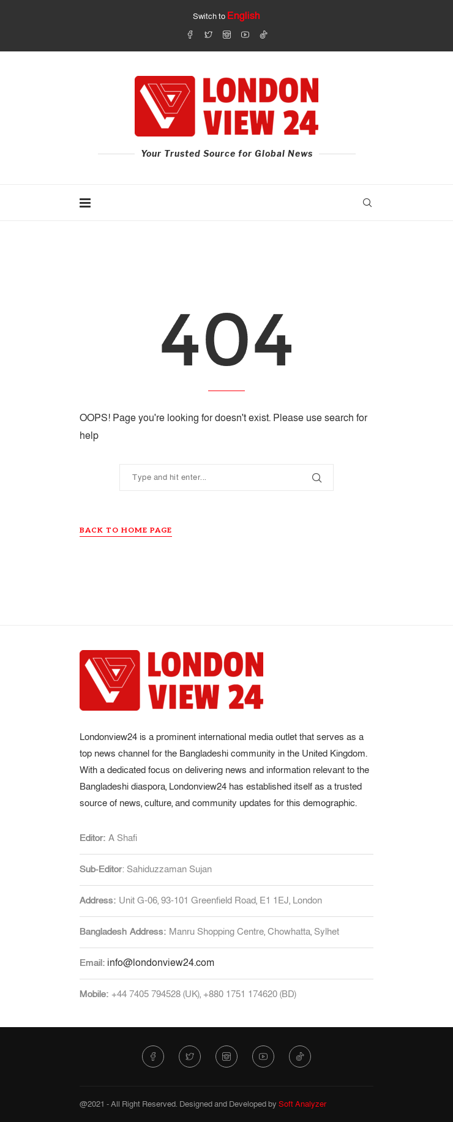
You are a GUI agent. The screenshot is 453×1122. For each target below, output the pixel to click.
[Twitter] (208, 34)
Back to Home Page (126, 530)
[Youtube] (245, 34)
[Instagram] (227, 34)
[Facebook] (190, 34)
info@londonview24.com (160, 963)
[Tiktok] (264, 34)
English (243, 16)
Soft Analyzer (302, 1104)
